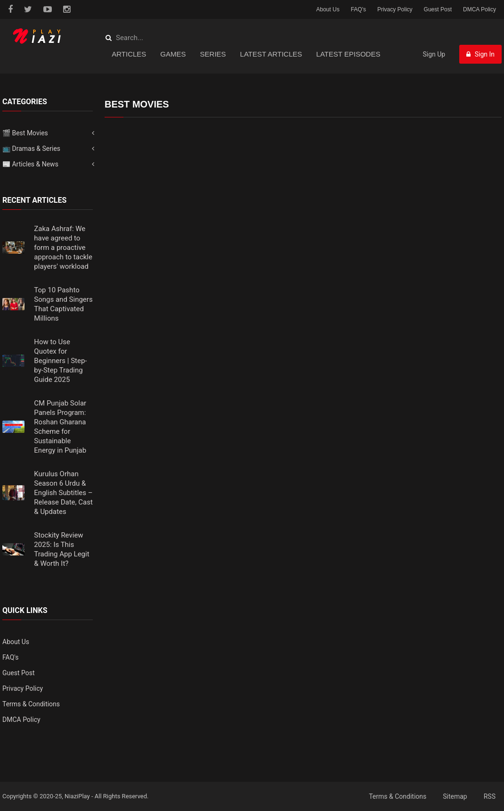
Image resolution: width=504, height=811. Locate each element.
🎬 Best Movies (25, 133)
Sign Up (434, 54)
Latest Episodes (348, 54)
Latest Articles (271, 54)
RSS (490, 796)
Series (213, 54)
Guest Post (438, 9)
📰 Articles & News (30, 164)
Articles (129, 54)
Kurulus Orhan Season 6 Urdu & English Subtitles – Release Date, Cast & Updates (63, 493)
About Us (327, 9)
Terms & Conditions (31, 704)
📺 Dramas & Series (31, 148)
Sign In (480, 54)
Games (173, 54)
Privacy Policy (395, 9)
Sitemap (455, 796)
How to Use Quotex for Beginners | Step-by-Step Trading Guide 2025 (60, 361)
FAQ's (358, 9)
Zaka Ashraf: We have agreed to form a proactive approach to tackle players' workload (63, 247)
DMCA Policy (479, 9)
